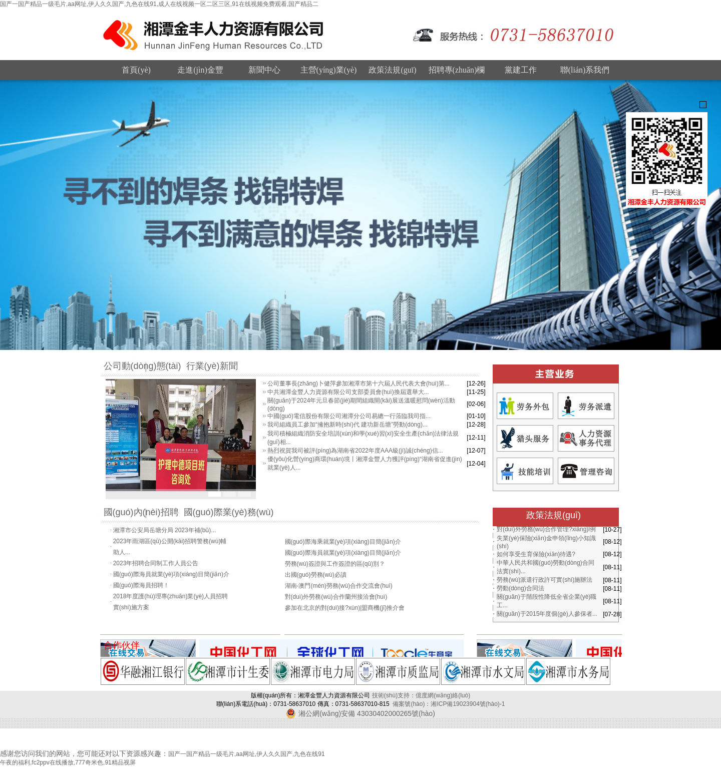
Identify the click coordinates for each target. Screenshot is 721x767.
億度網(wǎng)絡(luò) (443, 695)
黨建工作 (521, 70)
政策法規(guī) (392, 70)
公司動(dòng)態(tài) (142, 366)
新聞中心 (264, 70)
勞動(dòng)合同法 (520, 588)
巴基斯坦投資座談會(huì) (318, 524)
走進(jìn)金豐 (200, 70)
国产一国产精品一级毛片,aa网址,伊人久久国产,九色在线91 (246, 753)
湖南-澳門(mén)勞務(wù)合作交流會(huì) (339, 590)
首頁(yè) (136, 70)
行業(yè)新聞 (212, 366)
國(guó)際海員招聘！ (141, 590)
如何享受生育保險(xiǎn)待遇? (536, 554)
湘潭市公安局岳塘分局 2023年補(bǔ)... (164, 524)
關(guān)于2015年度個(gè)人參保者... (547, 613)
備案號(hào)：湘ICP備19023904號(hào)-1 (449, 703)
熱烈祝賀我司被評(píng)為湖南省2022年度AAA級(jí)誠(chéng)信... (355, 450)
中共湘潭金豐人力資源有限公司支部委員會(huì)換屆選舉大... (348, 392)
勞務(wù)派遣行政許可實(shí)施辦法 (544, 579)
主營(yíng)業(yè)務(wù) (328, 73)
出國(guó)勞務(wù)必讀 (315, 579)
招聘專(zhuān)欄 (457, 70)
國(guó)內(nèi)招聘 (141, 512)
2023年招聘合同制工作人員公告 (156, 568)
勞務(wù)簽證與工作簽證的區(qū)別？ (335, 568)
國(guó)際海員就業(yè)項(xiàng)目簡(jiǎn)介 (171, 579)
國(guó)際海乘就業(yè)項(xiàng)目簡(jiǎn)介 (343, 546)
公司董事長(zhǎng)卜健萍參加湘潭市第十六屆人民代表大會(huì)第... (358, 383)
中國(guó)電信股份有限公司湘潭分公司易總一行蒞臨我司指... (349, 416)
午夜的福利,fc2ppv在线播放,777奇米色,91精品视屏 (68, 762)
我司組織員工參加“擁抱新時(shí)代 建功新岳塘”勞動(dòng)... (347, 424)
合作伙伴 (122, 645)
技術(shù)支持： (394, 695)
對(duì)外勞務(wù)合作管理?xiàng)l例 (546, 529)
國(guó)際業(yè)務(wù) (229, 512)
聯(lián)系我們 (585, 70)
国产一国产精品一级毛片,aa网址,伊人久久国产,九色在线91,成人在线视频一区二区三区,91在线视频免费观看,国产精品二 (159, 4)
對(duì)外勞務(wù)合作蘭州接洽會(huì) (336, 601)
